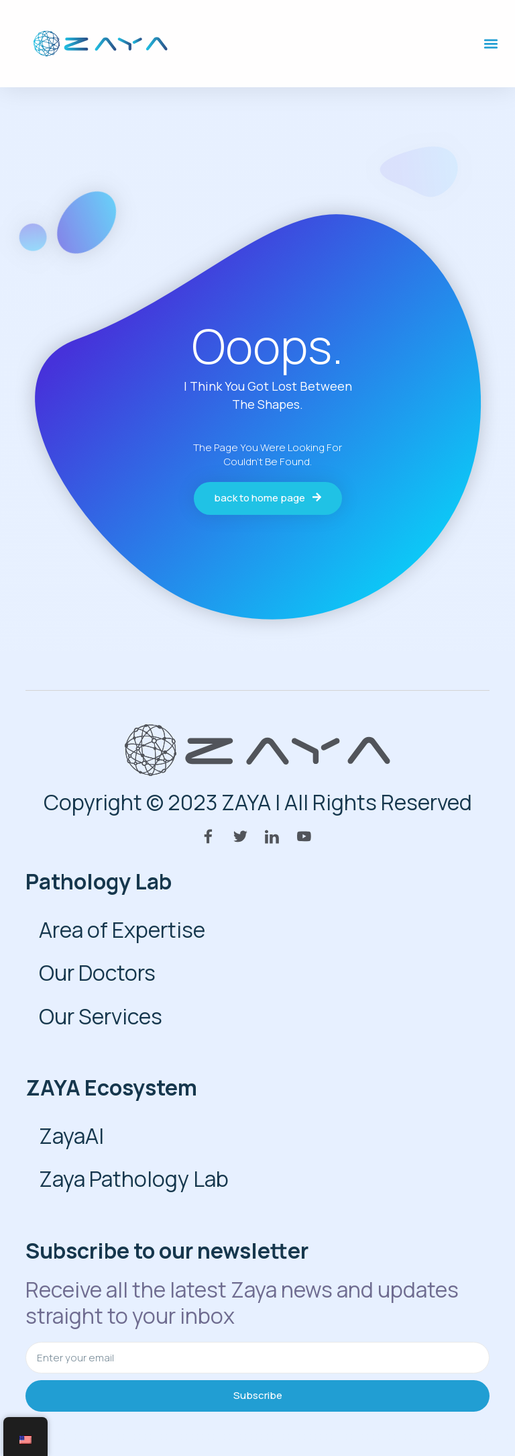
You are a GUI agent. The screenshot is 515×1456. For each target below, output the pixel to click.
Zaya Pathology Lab (134, 1179)
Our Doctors (97, 972)
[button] (490, 44)
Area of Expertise (122, 929)
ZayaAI (71, 1136)
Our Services (100, 1016)
